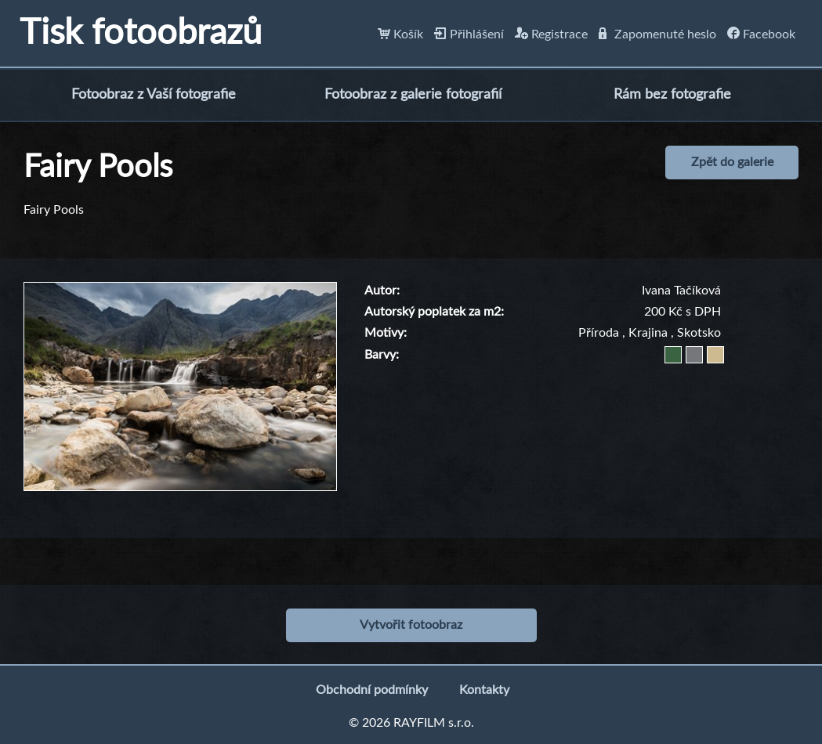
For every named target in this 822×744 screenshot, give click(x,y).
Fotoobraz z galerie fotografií (413, 95)
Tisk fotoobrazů (141, 33)
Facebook (761, 34)
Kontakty (484, 690)
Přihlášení (469, 34)
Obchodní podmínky (372, 690)
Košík (400, 34)
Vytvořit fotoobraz (411, 625)
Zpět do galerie (732, 162)
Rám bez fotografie (672, 95)
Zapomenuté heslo (657, 34)
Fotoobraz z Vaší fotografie (153, 95)
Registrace (551, 34)
